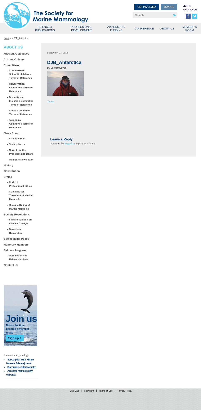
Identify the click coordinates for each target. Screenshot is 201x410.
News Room (11, 133)
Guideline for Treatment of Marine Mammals (20, 195)
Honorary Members (16, 244)
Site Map (74, 391)
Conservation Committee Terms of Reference (21, 87)
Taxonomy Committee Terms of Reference (21, 123)
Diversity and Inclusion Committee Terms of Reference (21, 101)
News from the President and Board (21, 152)
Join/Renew (190, 9)
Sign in (187, 6)
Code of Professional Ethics (20, 184)
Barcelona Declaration (16, 231)
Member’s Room (189, 28)
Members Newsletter (21, 159)
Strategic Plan (17, 138)
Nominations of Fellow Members (18, 257)
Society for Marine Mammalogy (53, 10)
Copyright (89, 391)
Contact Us (11, 265)
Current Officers (14, 59)
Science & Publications (45, 28)
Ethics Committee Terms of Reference (20, 112)
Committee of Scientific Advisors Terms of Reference (20, 74)
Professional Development (81, 28)
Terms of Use (106, 391)
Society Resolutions (17, 214)
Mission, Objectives (16, 53)
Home (6, 38)
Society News (17, 144)
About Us (167, 28)
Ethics (8, 176)
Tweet (50, 101)
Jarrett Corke (58, 67)
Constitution (12, 171)
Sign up (13, 338)
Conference (144, 28)
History (8, 165)
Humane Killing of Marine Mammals (19, 207)
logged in (69, 143)
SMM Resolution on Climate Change (20, 221)
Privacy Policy (125, 391)
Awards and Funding (116, 28)
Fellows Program (15, 250)
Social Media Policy (16, 238)
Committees (11, 65)
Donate (169, 6)
